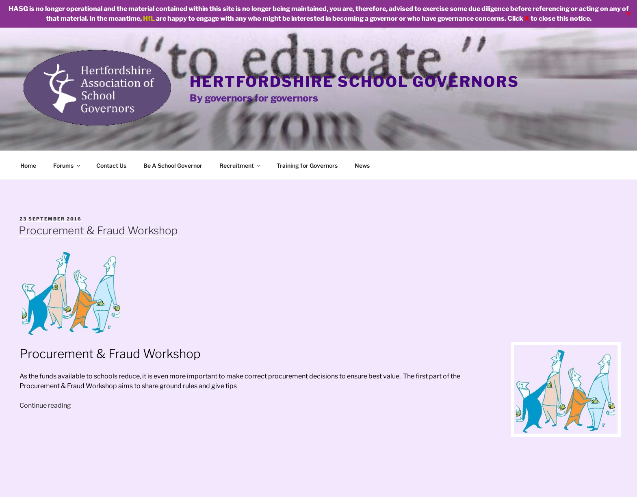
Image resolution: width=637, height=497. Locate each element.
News (362, 165)
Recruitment (240, 165)
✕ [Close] (628, 13)
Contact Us (111, 165)
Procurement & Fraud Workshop (98, 230)
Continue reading (45, 405)
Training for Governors (307, 165)
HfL (149, 18)
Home (28, 165)
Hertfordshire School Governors (354, 82)
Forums (67, 165)
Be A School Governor (172, 165)
